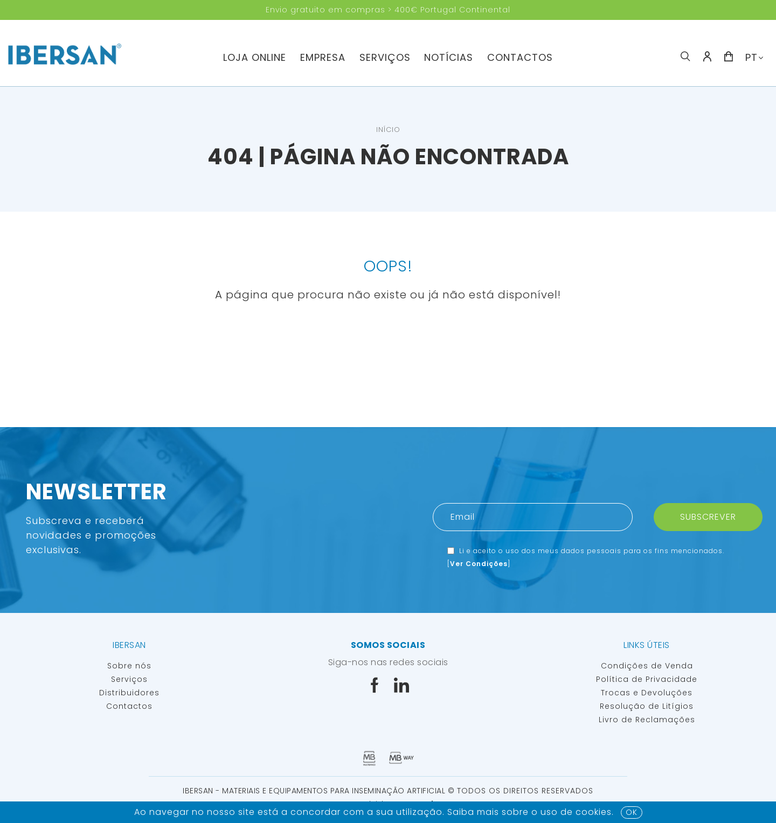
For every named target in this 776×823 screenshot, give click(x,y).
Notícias (448, 57)
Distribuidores (129, 692)
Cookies (594, 812)
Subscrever (708, 517)
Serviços (385, 57)
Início (388, 129)
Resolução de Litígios (647, 706)
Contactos (520, 57)
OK (632, 812)
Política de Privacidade (646, 679)
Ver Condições (479, 563)
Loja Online (254, 57)
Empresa (322, 57)
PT (751, 57)
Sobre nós (129, 665)
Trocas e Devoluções (646, 692)
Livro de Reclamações (647, 719)
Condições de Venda (647, 665)
